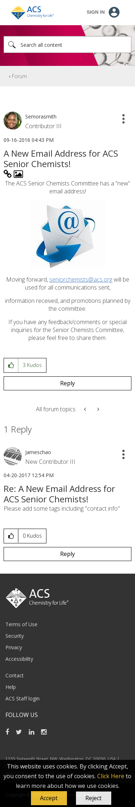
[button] (49, 798)
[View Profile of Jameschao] (38, 452)
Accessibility (19, 658)
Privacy (13, 647)
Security (14, 635)
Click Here (110, 776)
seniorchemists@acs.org (80, 279)
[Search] (67, 44)
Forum (19, 76)
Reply (67, 383)
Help (10, 686)
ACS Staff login (22, 698)
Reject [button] (93, 798)
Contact (14, 675)
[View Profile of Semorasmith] (41, 116)
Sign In (96, 12)
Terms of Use (21, 624)
